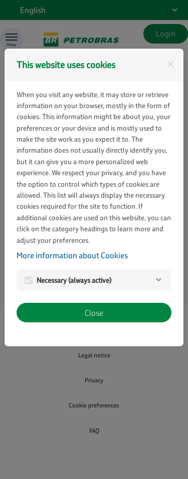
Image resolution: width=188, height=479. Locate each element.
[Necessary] (158, 280)
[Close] (170, 64)
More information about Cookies (72, 255)
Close (94, 312)
